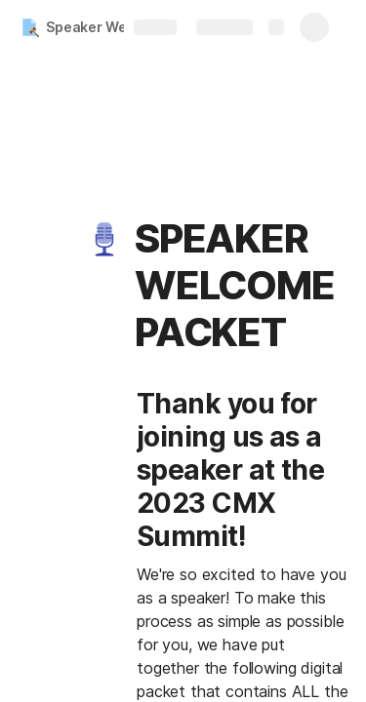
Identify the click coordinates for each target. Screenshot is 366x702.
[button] (104, 238)
